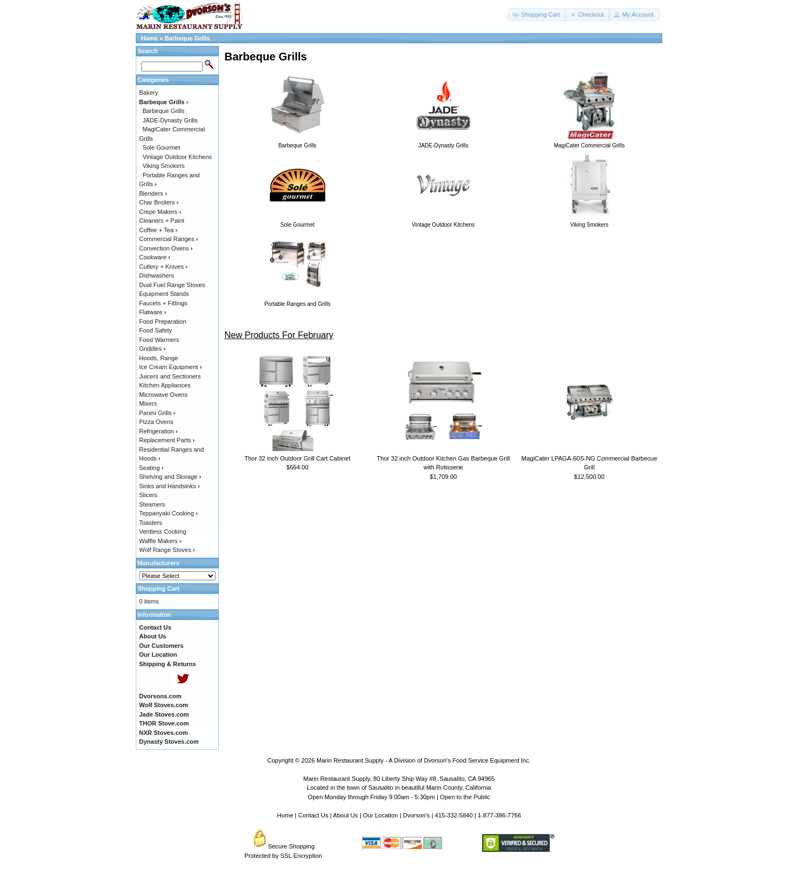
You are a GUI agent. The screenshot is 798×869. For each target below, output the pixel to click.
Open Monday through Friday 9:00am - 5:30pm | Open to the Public (399, 797)
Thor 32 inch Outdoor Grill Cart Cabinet (297, 458)
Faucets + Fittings (163, 303)
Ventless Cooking (162, 531)
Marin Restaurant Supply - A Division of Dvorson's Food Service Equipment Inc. (423, 760)
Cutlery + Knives (163, 266)
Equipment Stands (164, 293)
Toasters (150, 522)
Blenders (153, 193)
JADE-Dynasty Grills (170, 120)
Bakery (148, 92)
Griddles (152, 348)
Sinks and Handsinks (169, 486)
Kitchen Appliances (165, 385)
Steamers (152, 504)
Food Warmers (159, 339)
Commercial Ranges (168, 239)
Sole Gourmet (161, 147)
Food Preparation (162, 321)
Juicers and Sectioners (170, 376)
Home (149, 38)
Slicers (148, 495)
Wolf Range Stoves (167, 549)
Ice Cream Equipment (170, 367)
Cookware (154, 257)
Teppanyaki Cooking (168, 513)
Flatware (152, 312)
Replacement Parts (167, 440)
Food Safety (155, 330)
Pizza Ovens (156, 421)
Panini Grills (157, 413)
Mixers (148, 403)
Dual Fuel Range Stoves (172, 285)
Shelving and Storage (170, 476)
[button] (537, 14)
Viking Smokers (163, 165)
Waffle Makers (160, 541)
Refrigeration (158, 431)
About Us (345, 815)
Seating (151, 467)
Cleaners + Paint (162, 220)
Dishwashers (156, 275)
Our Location (380, 815)
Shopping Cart (158, 588)
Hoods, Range (158, 358)
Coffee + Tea (158, 230)
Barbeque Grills (187, 38)
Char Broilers (158, 202)
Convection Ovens (166, 248)
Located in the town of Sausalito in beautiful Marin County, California (399, 787)
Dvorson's (416, 815)
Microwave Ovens (163, 394)
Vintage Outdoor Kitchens (177, 157)
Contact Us (313, 815)
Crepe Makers (160, 211)
